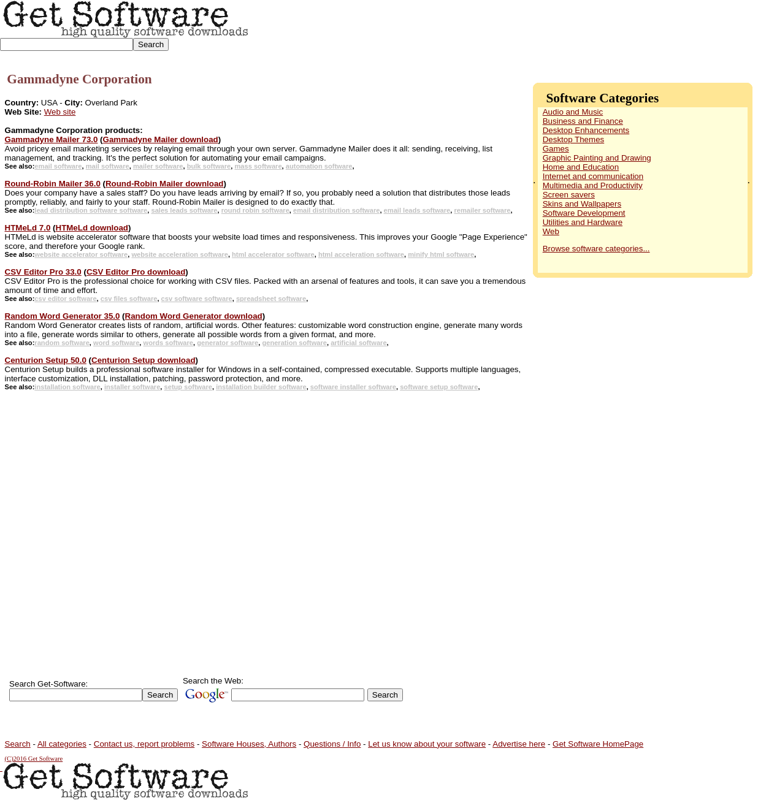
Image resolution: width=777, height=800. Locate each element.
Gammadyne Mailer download (160, 139)
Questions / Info (332, 744)
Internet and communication (593, 176)
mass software (257, 166)
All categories (61, 744)
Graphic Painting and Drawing (597, 157)
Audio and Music (573, 111)
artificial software (358, 342)
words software (169, 342)
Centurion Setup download (143, 360)
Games (556, 148)
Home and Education (581, 167)
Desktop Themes (574, 139)
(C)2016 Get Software (34, 758)
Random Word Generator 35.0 (62, 316)
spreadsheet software (271, 298)
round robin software (255, 210)
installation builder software (261, 386)
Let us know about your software (427, 744)
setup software (188, 386)
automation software (319, 166)
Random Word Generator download (193, 316)
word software (116, 342)
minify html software (441, 254)
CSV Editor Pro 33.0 (43, 271)
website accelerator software (81, 254)
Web (551, 231)
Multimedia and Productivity (593, 185)
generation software (294, 342)
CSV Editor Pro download (135, 271)
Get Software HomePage (598, 744)
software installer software (353, 386)
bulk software (209, 166)
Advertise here (518, 744)
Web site (60, 111)
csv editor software (65, 298)
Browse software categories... (596, 248)
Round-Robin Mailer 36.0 (53, 183)
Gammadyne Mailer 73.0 (51, 139)
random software (62, 342)
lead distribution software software (90, 210)
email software (58, 166)
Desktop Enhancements (586, 130)
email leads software (417, 210)
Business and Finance (583, 121)
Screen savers (569, 194)
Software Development (584, 213)
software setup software (439, 386)
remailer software (482, 210)
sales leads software (184, 210)
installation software (67, 386)
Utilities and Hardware (582, 222)
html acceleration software (361, 254)
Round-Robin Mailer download (164, 183)
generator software (227, 342)
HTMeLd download (92, 227)
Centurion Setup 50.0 (45, 360)
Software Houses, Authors (249, 744)
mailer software (158, 166)
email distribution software (336, 210)
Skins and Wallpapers (582, 203)
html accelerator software (273, 254)
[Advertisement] (552, 30)
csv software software (196, 298)
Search (18, 744)
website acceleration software (179, 254)
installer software (132, 386)
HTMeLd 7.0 (28, 227)
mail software (107, 166)
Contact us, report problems (144, 744)
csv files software (129, 298)
